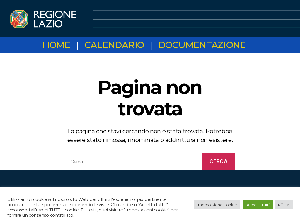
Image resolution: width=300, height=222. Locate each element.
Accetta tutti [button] (258, 204)
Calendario (114, 45)
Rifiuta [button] (283, 204)
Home (56, 45)
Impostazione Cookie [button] (217, 204)
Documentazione (202, 45)
